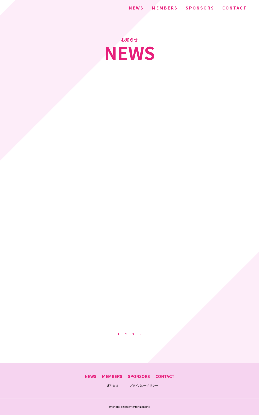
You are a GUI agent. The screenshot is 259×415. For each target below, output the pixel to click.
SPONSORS (200, 8)
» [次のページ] (140, 334)
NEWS (136, 8)
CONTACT (234, 8)
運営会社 (112, 385)
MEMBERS (165, 8)
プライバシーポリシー (144, 385)
